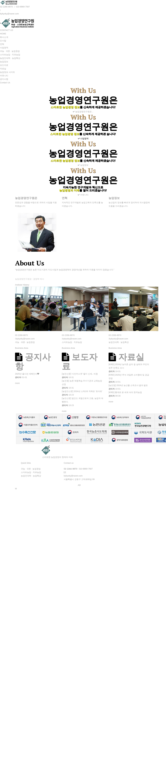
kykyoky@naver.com (9, 14)
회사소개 (4, 37)
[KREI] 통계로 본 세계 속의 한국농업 (125, 392)
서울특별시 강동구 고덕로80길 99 (79, 479)
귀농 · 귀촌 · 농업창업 (10, 51)
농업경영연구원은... (83, 111)
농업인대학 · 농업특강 (10, 58)
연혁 (2, 44)
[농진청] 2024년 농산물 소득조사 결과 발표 (128, 385)
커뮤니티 (4, 75)
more (17, 383)
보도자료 (4, 65)
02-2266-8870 (6, 7)
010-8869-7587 (23, 7)
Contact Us (5, 82)
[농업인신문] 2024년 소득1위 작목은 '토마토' (82, 391)
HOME (3, 33)
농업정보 (4, 61)
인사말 (3, 40)
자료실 (3, 68)
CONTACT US (6, 30)
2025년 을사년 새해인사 (26, 374)
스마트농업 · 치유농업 (10, 54)
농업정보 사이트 (7, 72)
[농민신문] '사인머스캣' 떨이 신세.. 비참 (80, 374)
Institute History (22, 285)
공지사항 (4, 79)
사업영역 (4, 47)
